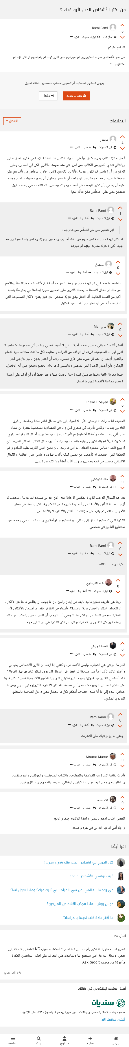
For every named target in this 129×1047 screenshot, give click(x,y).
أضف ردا (89, 147)
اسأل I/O (109, 37)
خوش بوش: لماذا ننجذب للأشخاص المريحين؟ (80, 904)
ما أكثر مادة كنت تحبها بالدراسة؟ (88, 917)
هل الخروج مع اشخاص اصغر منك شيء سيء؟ (78, 862)
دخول (48, 96)
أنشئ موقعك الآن (113, 1020)
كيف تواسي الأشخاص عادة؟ (91, 876)
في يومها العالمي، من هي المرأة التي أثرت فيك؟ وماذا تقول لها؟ (61, 890)
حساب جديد (76, 96)
